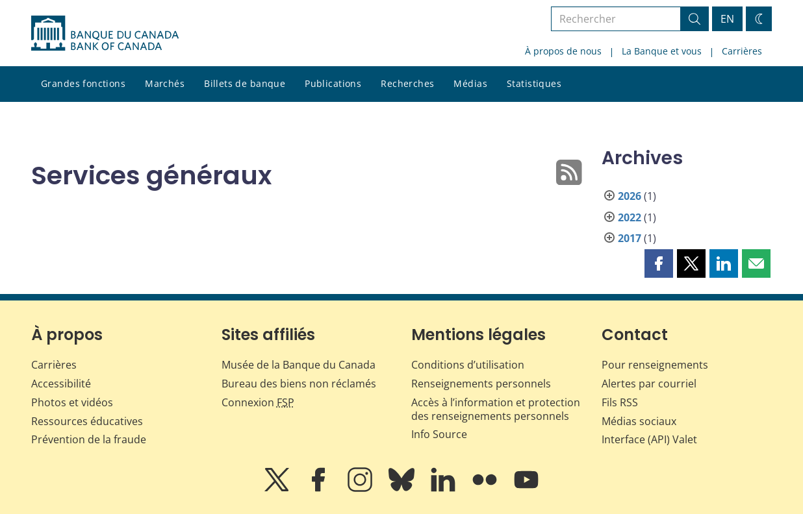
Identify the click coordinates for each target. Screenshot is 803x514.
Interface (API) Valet (649, 439)
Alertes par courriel (649, 383)
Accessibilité (61, 383)
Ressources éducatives (87, 421)
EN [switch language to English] (727, 19)
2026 (629, 196)
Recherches (407, 83)
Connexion (258, 402)
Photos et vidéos (72, 402)
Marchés (165, 83)
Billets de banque (244, 83)
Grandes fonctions (83, 83)
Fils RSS (620, 402)
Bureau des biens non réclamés (299, 383)
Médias (470, 83)
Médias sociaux (639, 421)
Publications (333, 83)
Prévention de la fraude (88, 439)
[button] (658, 263)
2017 (629, 238)
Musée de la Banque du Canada (299, 365)
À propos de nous (563, 51)
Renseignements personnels (481, 383)
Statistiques (534, 83)
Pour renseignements (655, 365)
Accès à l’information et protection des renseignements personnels (495, 409)
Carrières (742, 51)
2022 (629, 217)
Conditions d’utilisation (467, 365)
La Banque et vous (662, 51)
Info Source (439, 434)
